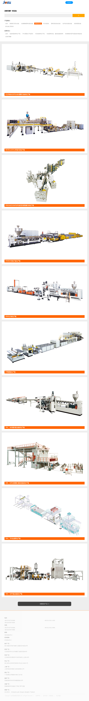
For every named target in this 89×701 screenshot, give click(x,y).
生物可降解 (8, 36)
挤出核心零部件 (9, 26)
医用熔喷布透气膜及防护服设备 (73, 33)
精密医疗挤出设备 (14, 23)
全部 (6, 23)
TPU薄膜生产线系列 (27, 33)
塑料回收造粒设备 (56, 23)
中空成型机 (46, 23)
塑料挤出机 (38, 23)
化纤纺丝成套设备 (67, 23)
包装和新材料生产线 (15, 33)
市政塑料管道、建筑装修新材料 (55, 33)
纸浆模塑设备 (77, 23)
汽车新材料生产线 (40, 33)
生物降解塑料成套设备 (27, 23)
